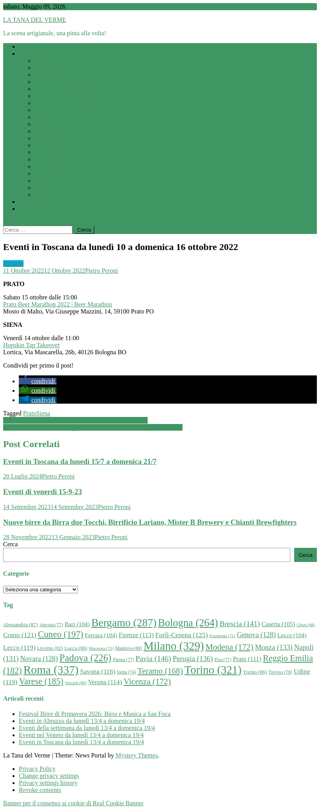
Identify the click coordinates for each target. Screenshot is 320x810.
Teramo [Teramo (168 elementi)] (160, 671)
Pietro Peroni (101, 270)
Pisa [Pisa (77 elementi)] (222, 659)
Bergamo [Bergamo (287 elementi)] (123, 623)
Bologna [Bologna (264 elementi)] (188, 623)
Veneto (43, 194)
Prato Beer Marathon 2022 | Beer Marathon (57, 304)
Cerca (10, 544)
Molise (43, 131)
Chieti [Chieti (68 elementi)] (305, 625)
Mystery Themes (137, 755)
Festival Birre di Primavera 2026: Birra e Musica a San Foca (94, 713)
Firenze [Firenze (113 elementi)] (136, 635)
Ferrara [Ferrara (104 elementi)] (101, 635)
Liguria (43, 110)
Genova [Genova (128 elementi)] (256, 635)
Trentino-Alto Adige (60, 173)
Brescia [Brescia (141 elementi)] (239, 624)
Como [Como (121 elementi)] (19, 635)
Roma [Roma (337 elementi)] (51, 669)
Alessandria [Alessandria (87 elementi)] (20, 624)
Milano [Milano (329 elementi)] (174, 646)
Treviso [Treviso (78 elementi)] (280, 672)
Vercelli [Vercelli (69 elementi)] (76, 682)
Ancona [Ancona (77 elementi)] (51, 624)
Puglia (42, 145)
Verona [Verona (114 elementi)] (105, 682)
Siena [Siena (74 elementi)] (126, 672)
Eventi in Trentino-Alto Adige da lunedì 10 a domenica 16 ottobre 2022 (93, 427)
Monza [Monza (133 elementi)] (274, 647)
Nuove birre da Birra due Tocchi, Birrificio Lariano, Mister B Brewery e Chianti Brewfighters (149, 522)
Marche (44, 124)
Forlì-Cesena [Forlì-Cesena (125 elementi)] (181, 635)
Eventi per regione (42, 53)
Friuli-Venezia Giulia (61, 95)
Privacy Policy (37, 768)
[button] (37, 381)
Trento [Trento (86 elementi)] (255, 672)
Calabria (45, 74)
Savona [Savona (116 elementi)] (98, 671)
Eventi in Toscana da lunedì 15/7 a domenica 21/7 (80, 461)
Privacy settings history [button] (48, 782)
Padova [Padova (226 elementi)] (86, 657)
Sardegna (46, 152)
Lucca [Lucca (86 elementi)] (76, 648)
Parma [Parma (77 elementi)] (123, 659)
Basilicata (46, 67)
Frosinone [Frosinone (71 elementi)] (222, 635)
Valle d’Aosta (51, 187)
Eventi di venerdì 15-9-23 (42, 491)
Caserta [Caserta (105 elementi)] (278, 624)
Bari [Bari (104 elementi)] (77, 624)
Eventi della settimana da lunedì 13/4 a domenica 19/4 (87, 728)
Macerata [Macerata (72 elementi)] (101, 648)
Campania (47, 81)
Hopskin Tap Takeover (31, 345)
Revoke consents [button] (40, 789)
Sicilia (42, 159)
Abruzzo (45, 60)
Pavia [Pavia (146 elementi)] (153, 658)
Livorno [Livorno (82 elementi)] (50, 648)
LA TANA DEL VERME (34, 19)
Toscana (44, 166)
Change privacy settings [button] (49, 775)
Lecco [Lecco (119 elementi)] (19, 647)
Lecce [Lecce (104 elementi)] (292, 635)
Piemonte (46, 138)
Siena (43, 413)
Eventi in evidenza (42, 201)
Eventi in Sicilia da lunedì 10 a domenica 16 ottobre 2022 (75, 420)
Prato (29, 413)
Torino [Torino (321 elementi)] (213, 669)
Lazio (41, 103)
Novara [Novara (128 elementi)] (39, 659)
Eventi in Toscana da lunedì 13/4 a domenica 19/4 (81, 742)
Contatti (29, 208)
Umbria (44, 180)
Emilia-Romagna (55, 88)
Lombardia (48, 117)
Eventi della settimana (46, 46)
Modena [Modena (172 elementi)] (229, 647)
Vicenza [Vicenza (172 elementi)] (147, 681)
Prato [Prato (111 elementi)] (247, 659)
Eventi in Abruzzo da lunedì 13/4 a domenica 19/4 (82, 721)
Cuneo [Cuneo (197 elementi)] (60, 634)
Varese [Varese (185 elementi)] (41, 681)
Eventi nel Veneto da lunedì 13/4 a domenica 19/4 (81, 735)
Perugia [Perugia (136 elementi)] (193, 658)
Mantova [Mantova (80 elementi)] (128, 648)
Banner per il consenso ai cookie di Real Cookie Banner (73, 803)
